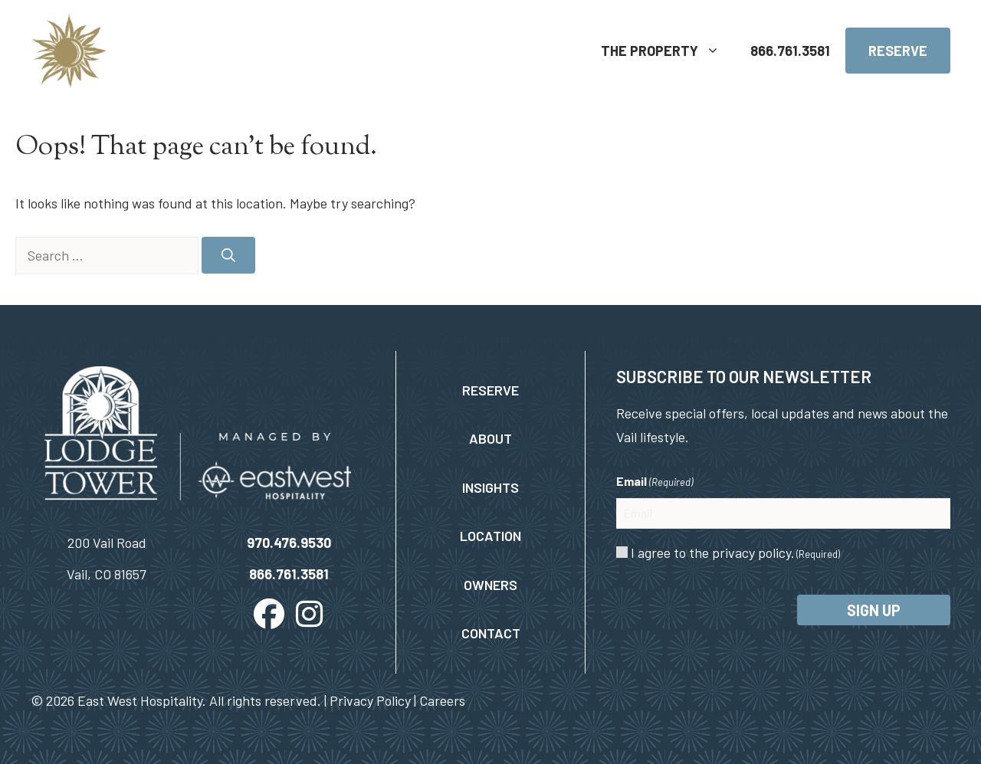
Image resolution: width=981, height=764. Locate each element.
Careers (442, 700)
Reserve (897, 50)
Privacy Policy (370, 700)
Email (654, 482)
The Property (668, 51)
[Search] (228, 255)
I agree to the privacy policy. (735, 552)
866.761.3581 (790, 50)
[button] (269, 614)
